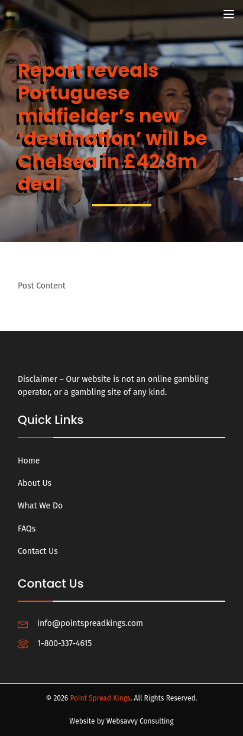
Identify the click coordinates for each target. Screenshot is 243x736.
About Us (34, 483)
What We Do (40, 506)
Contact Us (38, 551)
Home (29, 461)
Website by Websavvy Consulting (121, 721)
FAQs (26, 529)
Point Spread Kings (100, 698)
